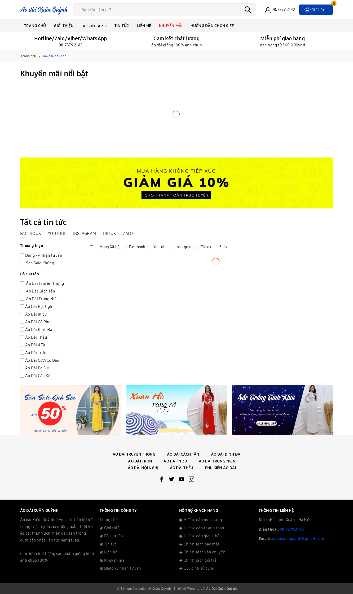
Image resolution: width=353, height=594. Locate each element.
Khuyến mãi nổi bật (54, 73)
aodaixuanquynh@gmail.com (297, 538)
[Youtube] (181, 480)
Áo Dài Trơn (35, 352)
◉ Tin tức (108, 544)
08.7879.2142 (292, 529)
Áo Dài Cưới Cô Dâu (42, 360)
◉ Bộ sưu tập (111, 536)
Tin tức (121, 25)
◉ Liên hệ (108, 552)
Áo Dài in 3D (36, 314)
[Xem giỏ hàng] (316, 10)
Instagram (84, 233)
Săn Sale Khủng (39, 263)
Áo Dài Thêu (36, 337)
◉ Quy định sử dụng (196, 568)
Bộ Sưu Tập (94, 26)
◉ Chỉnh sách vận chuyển (202, 552)
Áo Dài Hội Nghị (39, 306)
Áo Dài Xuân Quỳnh (221, 588)
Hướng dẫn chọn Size (212, 25)
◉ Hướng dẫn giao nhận (200, 536)
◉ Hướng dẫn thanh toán (201, 528)
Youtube (57, 233)
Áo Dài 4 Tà (35, 345)
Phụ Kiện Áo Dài (220, 467)
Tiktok (109, 233)
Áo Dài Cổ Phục (38, 322)
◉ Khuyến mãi (113, 560)
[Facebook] (161, 480)
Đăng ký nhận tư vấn (43, 255)
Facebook (30, 233)
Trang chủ (35, 25)
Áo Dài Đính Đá (38, 329)
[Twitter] (171, 480)
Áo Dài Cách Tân (40, 291)
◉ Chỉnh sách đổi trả (198, 560)
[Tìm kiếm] (248, 10)
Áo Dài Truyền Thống (44, 283)
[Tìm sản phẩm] (166, 10)
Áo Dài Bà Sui (37, 368)
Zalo (128, 233)
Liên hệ (144, 25)
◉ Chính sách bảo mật (199, 544)
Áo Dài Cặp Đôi (38, 375)
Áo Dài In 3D (175, 461)
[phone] (280, 10)
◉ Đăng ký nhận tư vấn (120, 568)
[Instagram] (191, 480)
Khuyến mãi (171, 25)
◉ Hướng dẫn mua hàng (200, 519)
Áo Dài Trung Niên (42, 299)
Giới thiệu (63, 25)
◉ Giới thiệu (111, 528)
